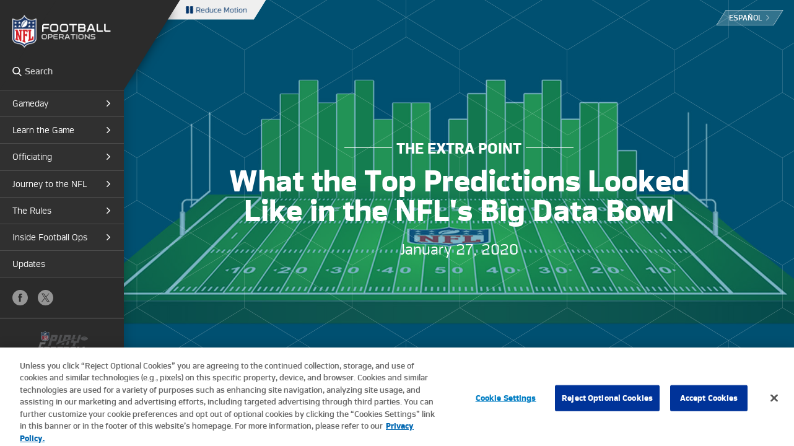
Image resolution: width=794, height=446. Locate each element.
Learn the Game (43, 130)
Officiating (32, 157)
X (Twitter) (45, 297)
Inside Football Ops (49, 237)
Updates (28, 264)
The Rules (31, 211)
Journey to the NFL (49, 184)
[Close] (774, 402)
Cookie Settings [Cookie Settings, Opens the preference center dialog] (506, 401)
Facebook (20, 297)
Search (17, 71)
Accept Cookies (709, 401)
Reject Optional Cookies (607, 401)
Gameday (30, 103)
